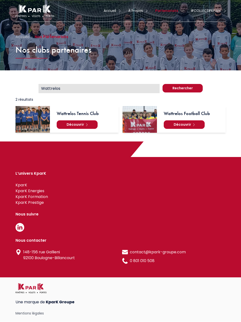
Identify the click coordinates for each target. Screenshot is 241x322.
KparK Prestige (30, 202)
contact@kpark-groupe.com (158, 252)
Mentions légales (30, 313)
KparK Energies (30, 191)
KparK (21, 185)
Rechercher (182, 88)
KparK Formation (32, 196)
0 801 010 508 (142, 261)
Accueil (22, 37)
